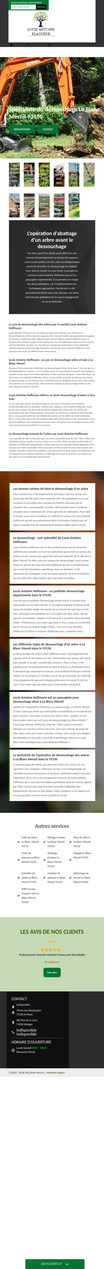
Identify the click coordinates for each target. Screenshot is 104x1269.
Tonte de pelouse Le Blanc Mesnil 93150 (31, 858)
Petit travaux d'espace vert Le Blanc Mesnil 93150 (30, 895)
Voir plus (52, 972)
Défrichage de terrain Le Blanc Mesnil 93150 (81, 878)
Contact (48, 129)
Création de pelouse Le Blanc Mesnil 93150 (57, 878)
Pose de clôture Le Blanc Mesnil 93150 (81, 842)
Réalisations (22, 129)
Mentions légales (55, 1072)
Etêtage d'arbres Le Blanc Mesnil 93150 (56, 842)
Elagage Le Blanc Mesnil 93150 (82, 855)
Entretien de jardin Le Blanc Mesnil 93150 (30, 878)
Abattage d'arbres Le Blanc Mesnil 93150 (54, 860)
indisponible (17, 45)
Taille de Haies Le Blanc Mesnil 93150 (30, 842)
